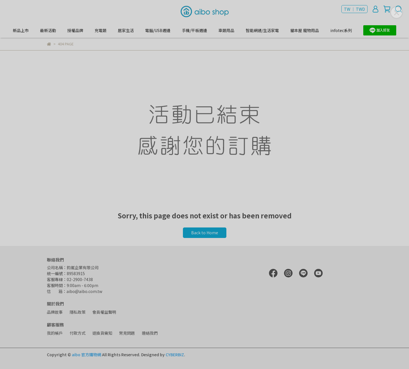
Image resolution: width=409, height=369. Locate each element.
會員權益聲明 (104, 312)
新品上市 (21, 30)
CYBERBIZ (175, 354)
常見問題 (127, 333)
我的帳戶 (55, 333)
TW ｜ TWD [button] (354, 9)
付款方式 (77, 333)
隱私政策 (77, 312)
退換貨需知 (102, 333)
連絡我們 (150, 333)
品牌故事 (55, 312)
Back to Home (204, 232)
